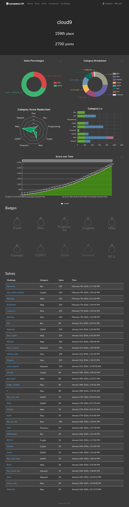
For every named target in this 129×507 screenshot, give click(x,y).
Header (10, 409)
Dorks (9, 452)
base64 (10, 446)
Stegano (10, 360)
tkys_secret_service (15, 292)
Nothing (10, 317)
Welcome (11, 489)
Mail (9, 427)
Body (9, 464)
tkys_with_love (13, 458)
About (30, 3)
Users (44, 3)
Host (9, 477)
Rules (37, 3)
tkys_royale (12, 335)
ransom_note (12, 354)
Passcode (11, 286)
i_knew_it (11, 311)
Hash (9, 415)
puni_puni (11, 378)
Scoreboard (54, 3)
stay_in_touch (13, 347)
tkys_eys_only (13, 397)
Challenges (65, 3)
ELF (8, 323)
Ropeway (11, 329)
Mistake (10, 341)
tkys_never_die (13, 471)
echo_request (13, 366)
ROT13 (10, 440)
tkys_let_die (12, 421)
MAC (9, 403)
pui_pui (10, 372)
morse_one (12, 483)
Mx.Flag (10, 298)
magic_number (13, 384)
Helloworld (12, 434)
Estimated (11, 304)
